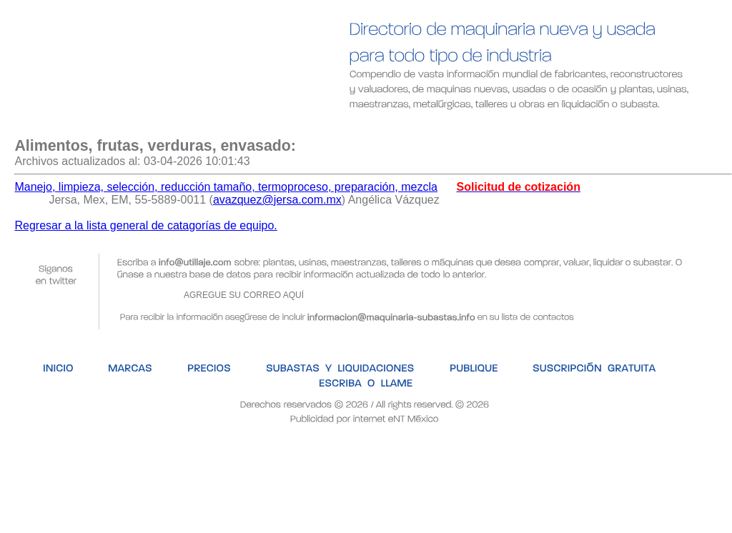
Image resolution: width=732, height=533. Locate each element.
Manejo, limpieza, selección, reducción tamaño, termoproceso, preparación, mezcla (225, 187)
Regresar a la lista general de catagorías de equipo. (145, 225)
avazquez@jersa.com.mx (277, 200)
